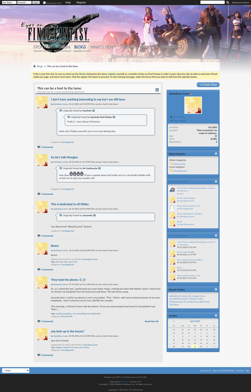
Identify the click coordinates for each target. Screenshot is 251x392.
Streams (127, 46)
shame (86, 347)
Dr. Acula (183, 296)
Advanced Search (240, 2)
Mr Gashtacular (186, 208)
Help (68, 2)
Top (247, 370)
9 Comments (47, 321)
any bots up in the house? (67, 331)
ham (182, 193)
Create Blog (208, 84)
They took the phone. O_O (68, 280)
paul (76, 347)
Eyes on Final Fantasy (224, 370)
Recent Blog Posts (178, 235)
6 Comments (47, 355)
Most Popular (62, 51)
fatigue (59, 347)
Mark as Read (178, 120)
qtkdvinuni (204, 301)
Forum (63, 46)
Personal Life (66, 316)
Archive (240, 370)
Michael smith (196, 298)
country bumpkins (64, 313)
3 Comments (47, 147)
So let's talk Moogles (64, 157)
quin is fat (72, 262)
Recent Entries (42, 51)
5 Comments (47, 235)
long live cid (68, 347)
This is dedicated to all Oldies (70, 204)
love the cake (61, 262)
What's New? (102, 46)
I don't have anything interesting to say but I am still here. (88, 99)
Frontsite (43, 46)
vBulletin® (125, 381)
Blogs (80, 46)
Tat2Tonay (174, 304)
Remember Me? (52, 3)
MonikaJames (175, 301)
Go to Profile (177, 117)
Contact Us (205, 370)
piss (80, 347)
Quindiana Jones (90, 259)
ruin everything (79, 313)
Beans (55, 246)
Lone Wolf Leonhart (178, 298)
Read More (150, 321)
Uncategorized (67, 142)
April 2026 (195, 321)
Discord (170, 46)
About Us (149, 46)
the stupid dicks (94, 313)
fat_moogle (193, 296)
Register (81, 2)
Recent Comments (178, 181)
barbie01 (173, 296)
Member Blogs (81, 51)
